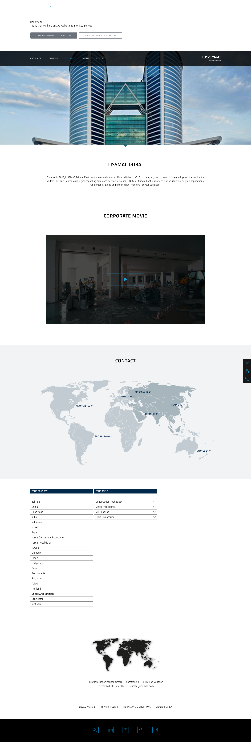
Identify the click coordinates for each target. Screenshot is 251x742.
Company (70, 58)
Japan (35, 532)
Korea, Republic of (41, 542)
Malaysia (36, 552)
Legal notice (87, 706)
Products (35, 58)
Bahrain (36, 501)
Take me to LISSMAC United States (54, 35)
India (34, 517)
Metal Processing (105, 506)
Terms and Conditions (137, 706)
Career (85, 58)
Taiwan (35, 583)
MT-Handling (102, 511)
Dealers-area (164, 706)
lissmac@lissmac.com (141, 686)
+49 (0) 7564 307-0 (116, 686)
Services (53, 58)
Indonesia (37, 522)
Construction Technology (109, 501)
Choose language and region (100, 35)
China (35, 506)
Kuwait (35, 547)
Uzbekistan (38, 598)
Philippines (38, 563)
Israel (35, 527)
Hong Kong (37, 511)
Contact (101, 58)
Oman (35, 558)
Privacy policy (109, 706)
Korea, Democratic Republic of (48, 537)
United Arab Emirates (43, 593)
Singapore (37, 578)
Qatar (34, 568)
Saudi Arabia (38, 573)
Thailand (36, 588)
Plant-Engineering (105, 517)
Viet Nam (36, 604)
